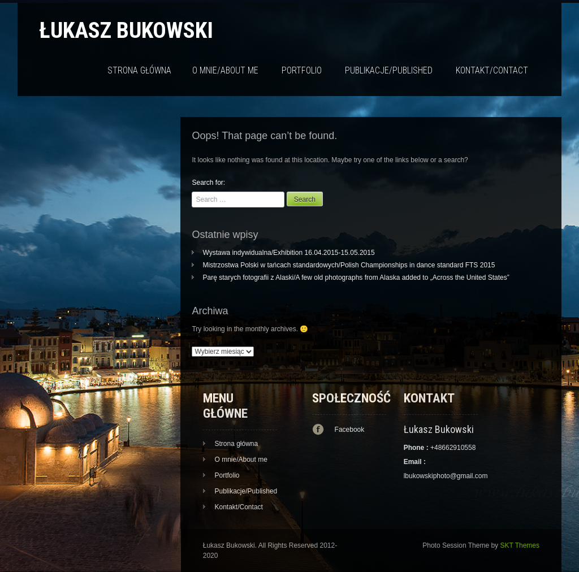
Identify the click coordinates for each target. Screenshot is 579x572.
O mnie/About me (225, 70)
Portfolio (302, 70)
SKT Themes (519, 545)
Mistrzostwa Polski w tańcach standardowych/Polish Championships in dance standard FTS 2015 (348, 265)
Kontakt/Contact (492, 70)
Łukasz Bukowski (126, 30)
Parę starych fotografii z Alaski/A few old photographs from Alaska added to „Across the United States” (355, 277)
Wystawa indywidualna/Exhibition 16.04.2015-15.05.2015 (288, 253)
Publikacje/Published (389, 70)
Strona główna (139, 70)
